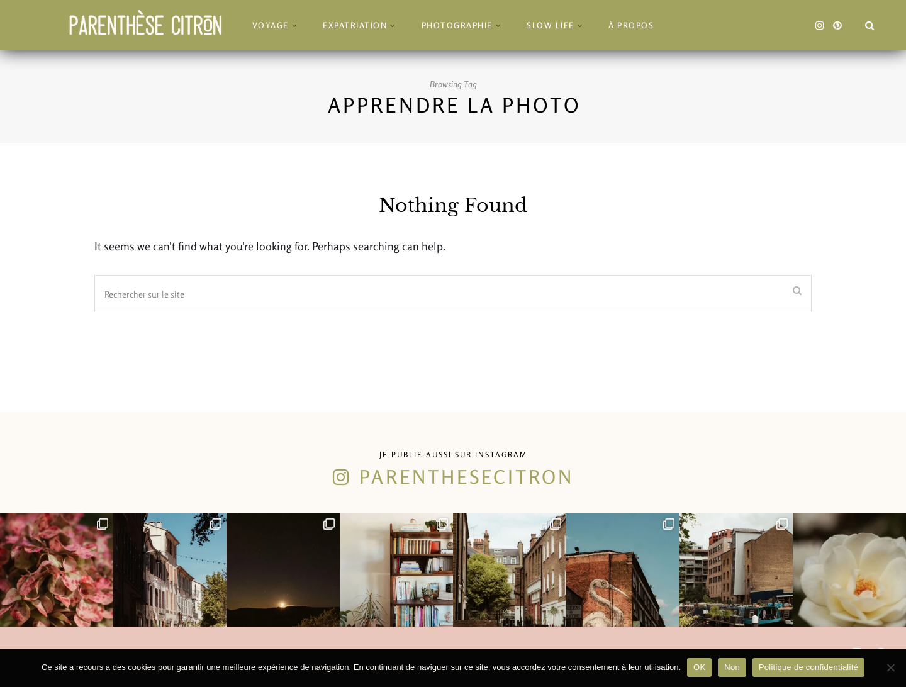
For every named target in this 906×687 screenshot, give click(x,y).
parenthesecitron (466, 477)
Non (732, 667)
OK (699, 667)
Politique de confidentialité (808, 667)
